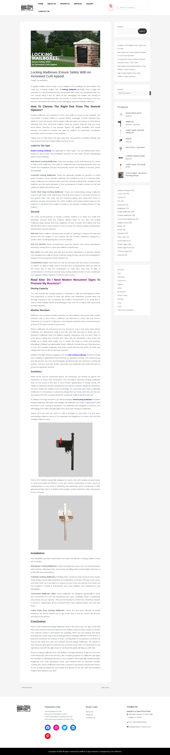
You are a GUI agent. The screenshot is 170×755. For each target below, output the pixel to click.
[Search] (153, 90)
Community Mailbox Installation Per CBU (59, 711)
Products (62, 4)
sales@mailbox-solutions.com (141, 721)
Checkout (121, 274)
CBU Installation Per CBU (53, 705)
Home (40, 4)
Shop (120, 300)
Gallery (85, 4)
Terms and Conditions (126, 307)
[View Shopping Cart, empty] (109, 5)
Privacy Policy (123, 293)
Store (120, 304)
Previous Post (26, 681)
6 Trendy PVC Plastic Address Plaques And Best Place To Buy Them (130, 56)
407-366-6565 (135, 716)
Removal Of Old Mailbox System (56, 708)
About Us (50, 4)
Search (120, 20)
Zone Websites (116, 745)
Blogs (34, 74)
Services (74, 4)
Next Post (106, 681)
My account (122, 289)
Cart (119, 270)
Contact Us (97, 4)
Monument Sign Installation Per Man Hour (59, 713)
